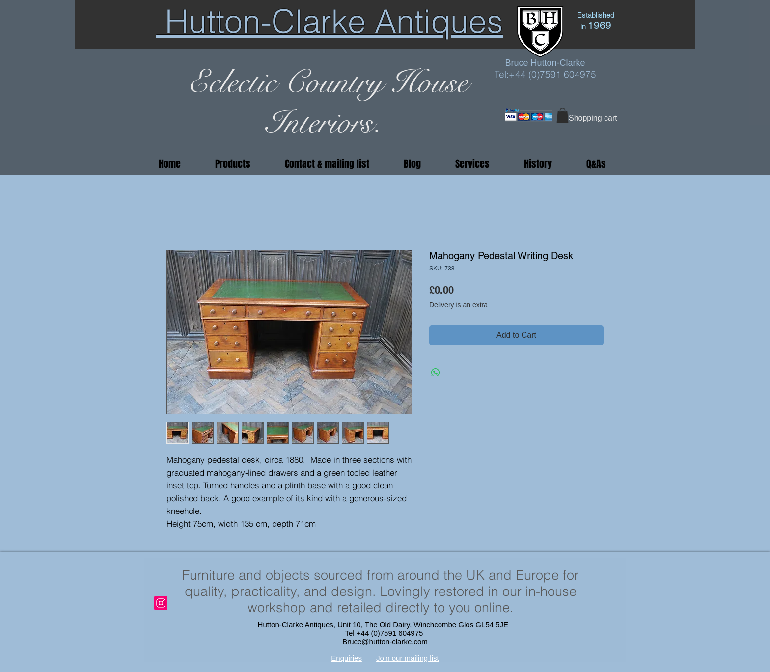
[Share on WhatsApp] (435, 372)
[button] (562, 115)
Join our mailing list (407, 658)
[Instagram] (160, 603)
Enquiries (346, 658)
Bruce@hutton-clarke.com (385, 641)
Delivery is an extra (458, 305)
